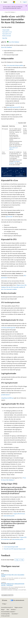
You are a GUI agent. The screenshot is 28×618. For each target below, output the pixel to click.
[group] (14, 145)
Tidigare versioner (18, 607)
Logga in (25, 2)
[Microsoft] (14, 2)
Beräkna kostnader (6, 35)
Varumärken (14, 613)
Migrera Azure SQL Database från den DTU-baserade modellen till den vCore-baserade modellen (14, 287)
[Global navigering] (1, 2)
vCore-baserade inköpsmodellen (14, 65)
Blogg (2, 609)
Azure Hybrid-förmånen (14, 162)
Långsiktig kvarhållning (7, 398)
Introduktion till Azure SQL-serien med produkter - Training (13, 575)
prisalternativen (5, 394)
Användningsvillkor (5, 613)
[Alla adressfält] (2, 12)
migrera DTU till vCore (19, 513)
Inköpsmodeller (5, 30)
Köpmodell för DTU (6, 33)
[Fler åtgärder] (25, 12)
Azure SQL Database (10, 12)
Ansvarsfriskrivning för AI (7, 607)
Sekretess (13, 609)
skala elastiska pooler (8, 515)
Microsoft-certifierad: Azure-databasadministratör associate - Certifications (12, 584)
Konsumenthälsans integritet (7, 611)
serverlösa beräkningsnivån (8, 327)
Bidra (8, 609)
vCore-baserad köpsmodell (11, 547)
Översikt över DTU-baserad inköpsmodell (14, 549)
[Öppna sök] (20, 2)
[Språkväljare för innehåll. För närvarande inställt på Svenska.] (4, 600)
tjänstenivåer (9, 216)
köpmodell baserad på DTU (14, 107)
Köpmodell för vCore (7, 32)
